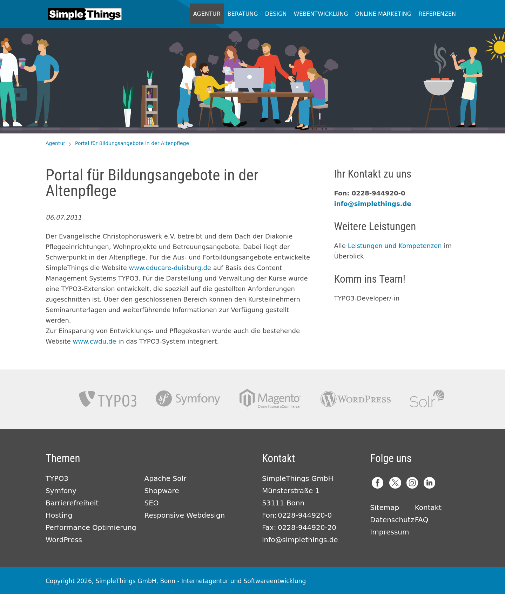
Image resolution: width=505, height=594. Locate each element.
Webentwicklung (321, 14)
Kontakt (428, 507)
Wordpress (356, 399)
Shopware (161, 490)
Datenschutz (392, 520)
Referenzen (437, 14)
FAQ (422, 520)
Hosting (59, 515)
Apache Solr (427, 399)
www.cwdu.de (94, 341)
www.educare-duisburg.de (170, 267)
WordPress (64, 540)
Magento (270, 399)
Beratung (243, 14)
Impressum (389, 532)
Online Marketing (383, 14)
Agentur (207, 14)
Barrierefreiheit (72, 503)
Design (276, 14)
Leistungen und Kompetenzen (395, 245)
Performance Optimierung (91, 527)
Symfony (188, 399)
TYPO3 (107, 399)
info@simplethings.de (372, 203)
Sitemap (384, 507)
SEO (151, 503)
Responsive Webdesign (184, 515)
